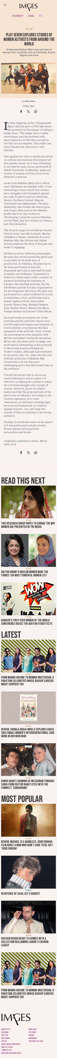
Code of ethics (7, 1047)
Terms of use (6, 1050)
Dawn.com (32, 1029)
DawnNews (32, 1038)
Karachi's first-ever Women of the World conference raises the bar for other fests (26, 622)
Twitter (4, 1035)
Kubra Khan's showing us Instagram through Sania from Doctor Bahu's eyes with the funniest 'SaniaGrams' (27, 784)
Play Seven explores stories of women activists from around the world (29, 39)
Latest (11, 635)
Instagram (5, 1038)
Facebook (5, 1032)
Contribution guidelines (11, 1053)
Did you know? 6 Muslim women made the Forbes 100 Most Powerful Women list (24, 573)
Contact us (5, 1029)
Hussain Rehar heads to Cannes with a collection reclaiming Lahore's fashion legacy (24, 941)
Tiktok (4, 1041)
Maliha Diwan (30, 101)
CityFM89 (32, 1032)
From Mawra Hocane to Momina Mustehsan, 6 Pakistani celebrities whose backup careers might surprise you (27, 680)
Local (31, 16)
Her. (41, 15)
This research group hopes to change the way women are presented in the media (28, 525)
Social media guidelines (10, 1044)
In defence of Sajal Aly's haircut (20, 894)
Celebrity (18, 16)
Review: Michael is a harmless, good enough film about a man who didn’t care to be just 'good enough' (27, 845)
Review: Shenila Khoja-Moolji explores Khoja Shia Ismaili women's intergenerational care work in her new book (27, 732)
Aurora (31, 1035)
